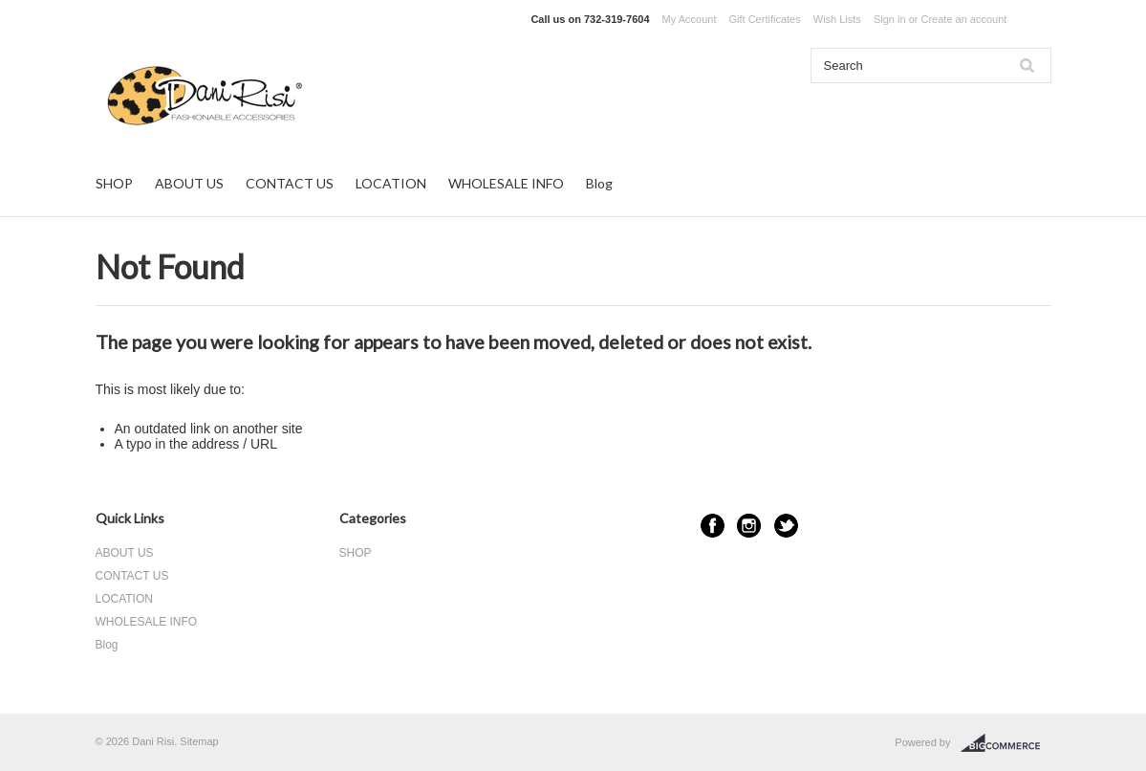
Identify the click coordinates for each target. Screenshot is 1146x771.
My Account (689, 19)
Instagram (749, 526)
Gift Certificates (765, 19)
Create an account (963, 19)
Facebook (712, 526)
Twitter (786, 526)
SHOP (114, 183)
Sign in (890, 19)
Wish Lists (837, 19)
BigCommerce (1006, 743)
